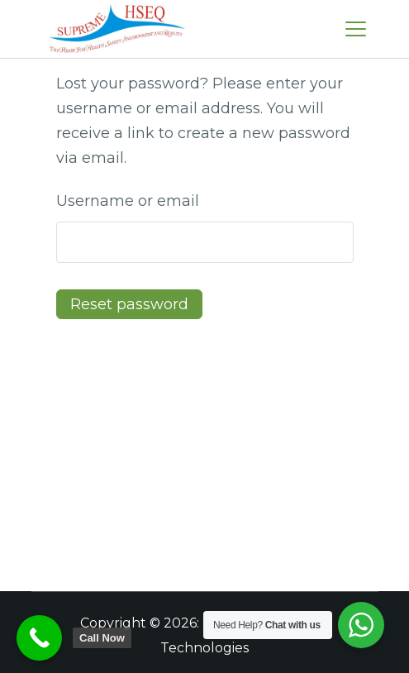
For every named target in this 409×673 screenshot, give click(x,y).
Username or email (127, 201)
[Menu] (355, 29)
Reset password (129, 304)
